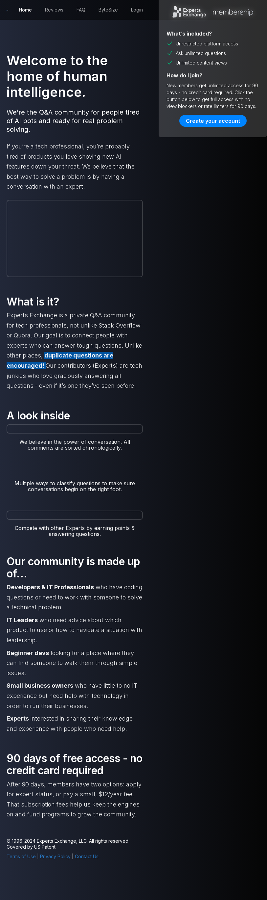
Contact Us (87, 856)
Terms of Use (21, 856)
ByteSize (108, 10)
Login (137, 10)
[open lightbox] (75, 472)
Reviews (54, 10)
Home (25, 10)
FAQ (81, 10)
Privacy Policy (55, 856)
